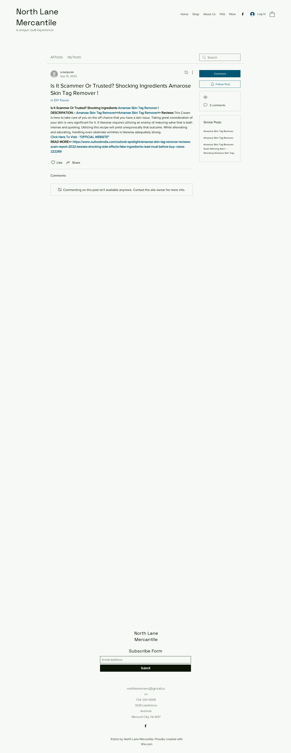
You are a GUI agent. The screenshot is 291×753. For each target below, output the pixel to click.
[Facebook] (243, 14)
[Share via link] (73, 162)
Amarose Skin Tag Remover (218, 131)
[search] (219, 57)
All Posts (57, 57)
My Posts (74, 57)
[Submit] (145, 668)
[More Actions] (190, 72)
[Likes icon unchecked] (53, 162)
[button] (272, 14)
